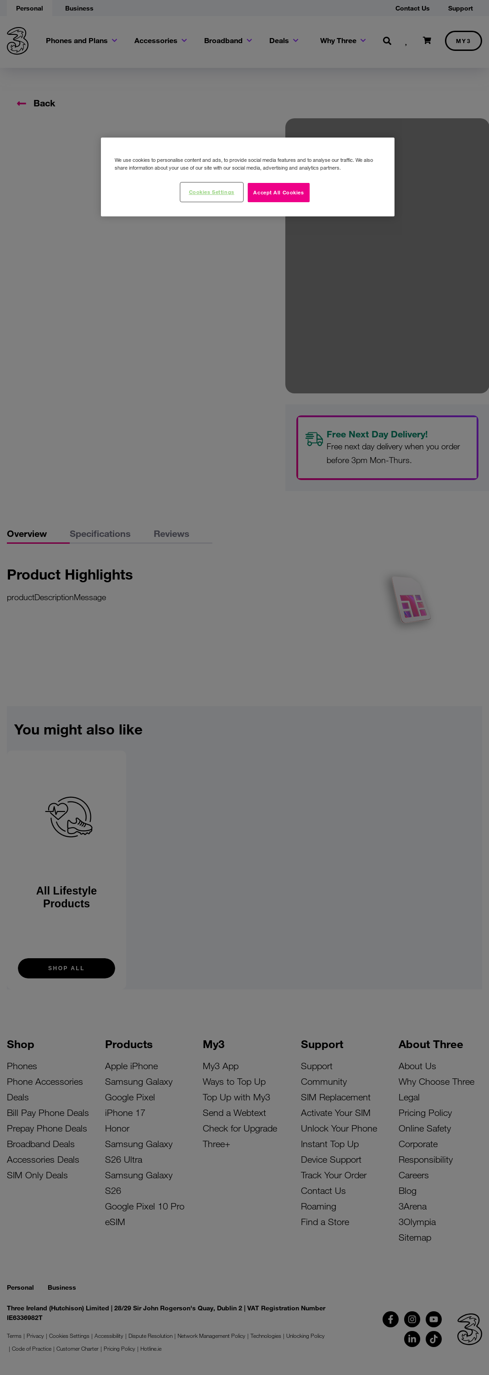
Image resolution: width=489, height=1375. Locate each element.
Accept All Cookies (278, 192)
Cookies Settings (211, 191)
